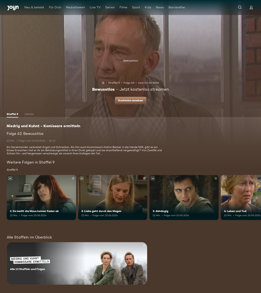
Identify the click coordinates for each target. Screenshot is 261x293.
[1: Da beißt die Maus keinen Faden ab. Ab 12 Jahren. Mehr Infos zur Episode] (41, 197)
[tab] (12, 115)
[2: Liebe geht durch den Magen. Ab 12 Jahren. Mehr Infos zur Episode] (112, 197)
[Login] (251, 7)
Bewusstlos (130, 60)
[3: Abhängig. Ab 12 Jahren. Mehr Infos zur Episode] (184, 197)
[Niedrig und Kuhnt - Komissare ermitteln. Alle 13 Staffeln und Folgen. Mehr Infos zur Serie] (77, 263)
